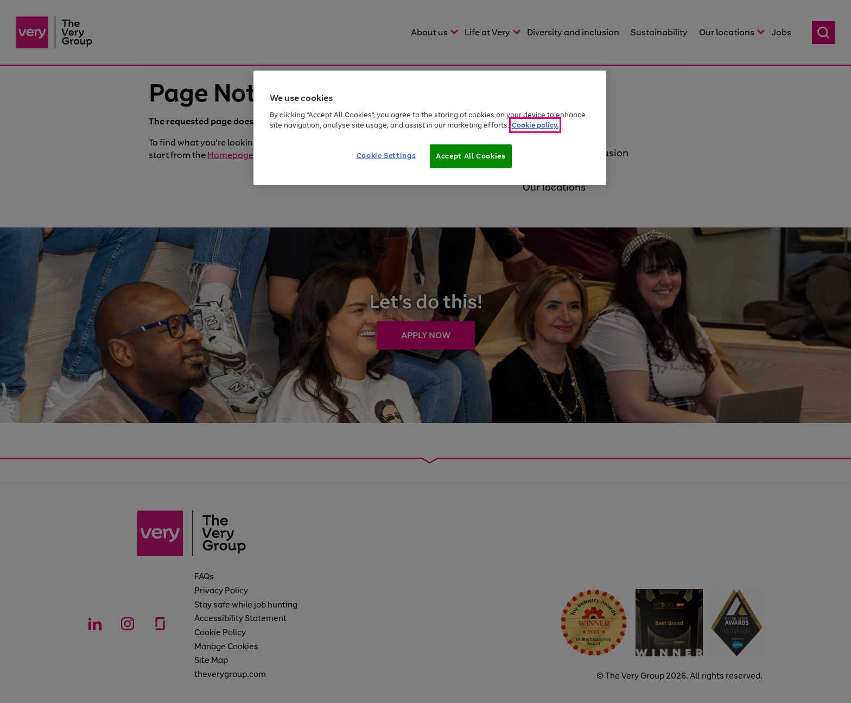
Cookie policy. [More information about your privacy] (535, 125)
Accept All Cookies (471, 156)
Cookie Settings (386, 155)
